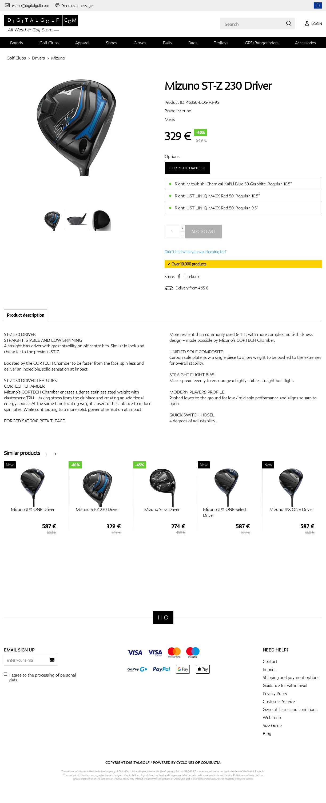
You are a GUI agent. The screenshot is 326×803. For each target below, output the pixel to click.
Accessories (305, 43)
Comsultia (211, 762)
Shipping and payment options (291, 677)
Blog (267, 733)
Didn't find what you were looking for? (195, 251)
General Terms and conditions (290, 709)
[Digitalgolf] (163, 617)
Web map (272, 717)
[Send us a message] (73, 5)
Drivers (38, 58)
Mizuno (58, 58)
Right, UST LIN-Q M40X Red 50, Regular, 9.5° (217, 208)
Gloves (140, 43)
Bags (192, 43)
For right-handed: (187, 167)
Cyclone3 (185, 762)
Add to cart (203, 231)
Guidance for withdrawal (285, 685)
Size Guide (272, 725)
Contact (270, 661)
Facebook (191, 276)
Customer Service (279, 701)
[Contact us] (26, 5)
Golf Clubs (49, 43)
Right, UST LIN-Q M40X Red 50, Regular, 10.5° (217, 196)
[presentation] (46, 453)
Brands (16, 43)
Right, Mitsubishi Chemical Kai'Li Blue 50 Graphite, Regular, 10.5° (233, 184)
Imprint (269, 669)
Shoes (111, 43)
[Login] (312, 23)
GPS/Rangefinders (262, 43)
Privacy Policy (275, 693)
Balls (167, 43)
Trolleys (221, 43)
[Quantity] (175, 231)
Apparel (82, 43)
